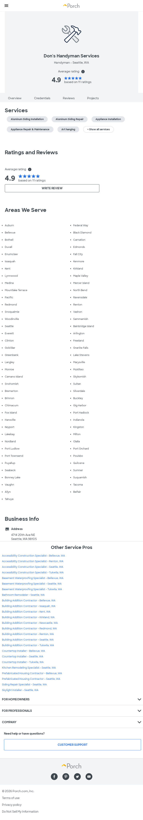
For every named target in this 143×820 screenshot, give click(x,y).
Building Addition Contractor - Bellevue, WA (28, 600)
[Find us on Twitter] (77, 776)
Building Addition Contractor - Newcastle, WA (30, 623)
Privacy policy (12, 805)
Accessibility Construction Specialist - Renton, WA (32, 561)
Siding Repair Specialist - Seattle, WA (24, 684)
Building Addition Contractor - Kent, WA (26, 611)
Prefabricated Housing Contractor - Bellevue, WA (32, 673)
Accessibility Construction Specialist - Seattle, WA (32, 567)
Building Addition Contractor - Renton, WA (28, 634)
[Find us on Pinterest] (65, 776)
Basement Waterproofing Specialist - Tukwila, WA (32, 589)
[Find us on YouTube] (89, 776)
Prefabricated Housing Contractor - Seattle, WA (31, 679)
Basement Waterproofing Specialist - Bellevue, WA (32, 578)
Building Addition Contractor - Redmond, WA (29, 628)
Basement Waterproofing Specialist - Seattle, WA (32, 583)
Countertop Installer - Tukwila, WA (23, 662)
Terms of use (11, 798)
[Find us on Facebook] (54, 776)
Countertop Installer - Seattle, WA (22, 656)
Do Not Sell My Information (20, 811)
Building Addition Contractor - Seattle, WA (28, 639)
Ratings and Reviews (31, 152)
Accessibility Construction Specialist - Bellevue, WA (33, 555)
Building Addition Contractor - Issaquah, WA (28, 606)
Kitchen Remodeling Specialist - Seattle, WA (29, 667)
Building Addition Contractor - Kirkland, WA (28, 617)
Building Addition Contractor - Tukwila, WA (28, 645)
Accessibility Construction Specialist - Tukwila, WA (33, 572)
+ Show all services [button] (98, 129)
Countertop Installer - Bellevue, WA (23, 651)
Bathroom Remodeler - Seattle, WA (23, 595)
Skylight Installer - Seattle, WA (20, 690)
